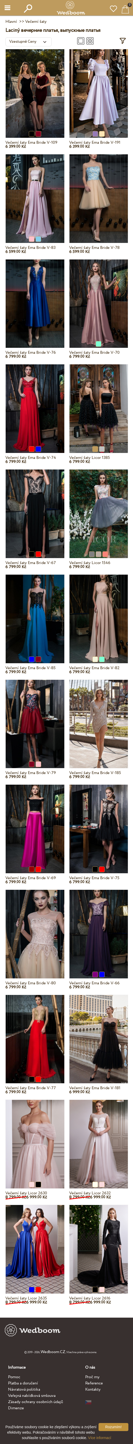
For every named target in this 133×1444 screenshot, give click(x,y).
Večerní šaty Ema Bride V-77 (30, 1088)
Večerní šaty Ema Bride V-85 (30, 668)
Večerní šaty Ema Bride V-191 (94, 143)
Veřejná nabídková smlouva (32, 1396)
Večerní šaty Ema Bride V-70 (94, 353)
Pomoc (14, 1377)
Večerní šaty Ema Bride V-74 (30, 458)
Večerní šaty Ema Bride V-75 (94, 878)
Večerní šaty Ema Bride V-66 (94, 983)
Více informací (99, 1438)
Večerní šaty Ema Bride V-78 (94, 248)
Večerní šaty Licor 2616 (89, 1298)
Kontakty (93, 1389)
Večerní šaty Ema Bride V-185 (95, 773)
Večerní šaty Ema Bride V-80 (30, 983)
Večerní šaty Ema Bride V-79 (30, 773)
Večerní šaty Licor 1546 (89, 563)
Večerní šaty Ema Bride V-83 (30, 248)
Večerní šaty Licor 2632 (90, 1193)
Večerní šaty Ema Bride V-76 (30, 353)
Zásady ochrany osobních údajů (35, 1402)
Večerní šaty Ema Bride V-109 (31, 143)
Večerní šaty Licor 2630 (26, 1193)
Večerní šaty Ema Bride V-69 (30, 878)
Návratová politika (24, 1389)
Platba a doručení (23, 1383)
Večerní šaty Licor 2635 (26, 1298)
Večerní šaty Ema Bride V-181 (94, 1088)
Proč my (92, 1377)
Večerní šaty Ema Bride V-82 (94, 668)
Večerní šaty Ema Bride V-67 (30, 563)
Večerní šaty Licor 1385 (89, 458)
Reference (94, 1383)
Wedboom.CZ (53, 1352)
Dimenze (16, 1408)
